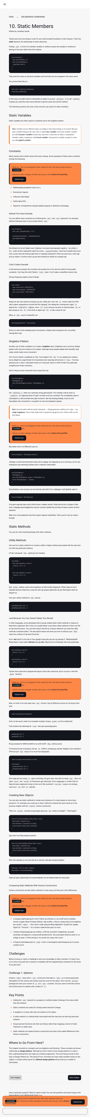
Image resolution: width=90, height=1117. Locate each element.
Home (11, 17)
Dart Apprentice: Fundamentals (33, 17)
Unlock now (77, 1101)
